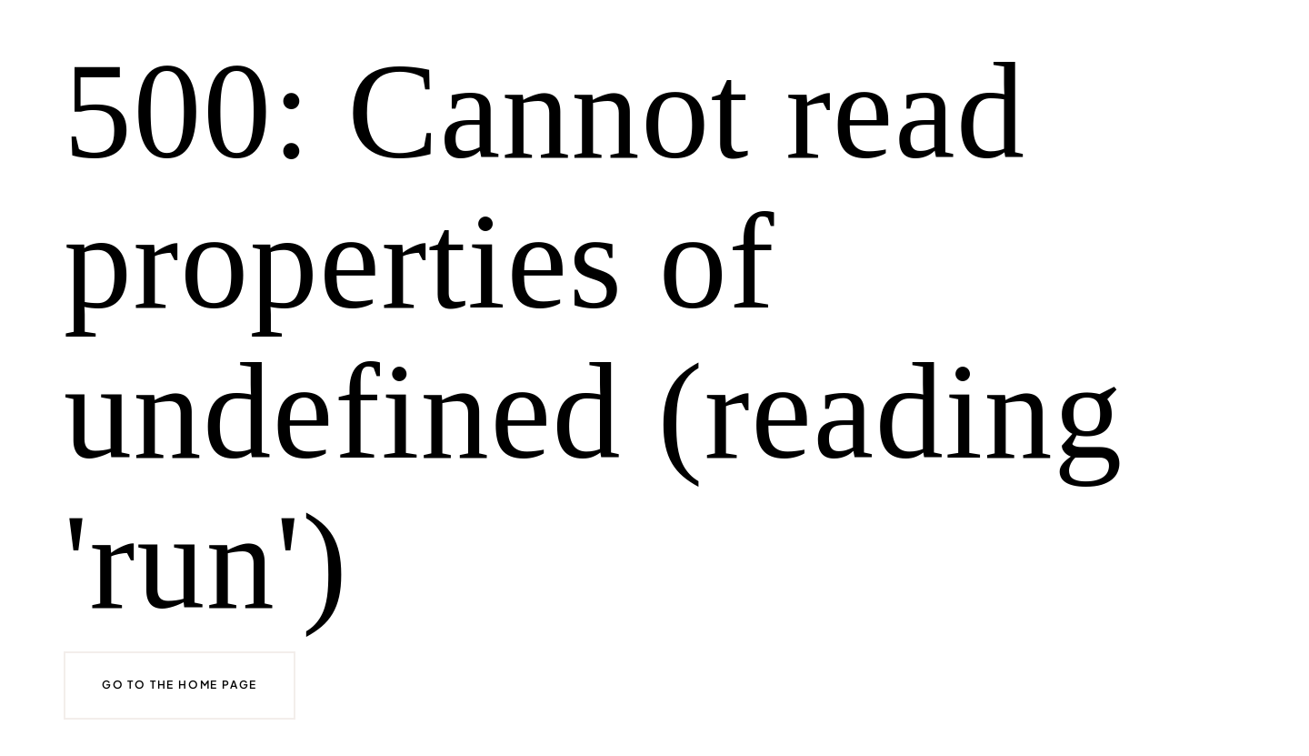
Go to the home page (179, 684)
